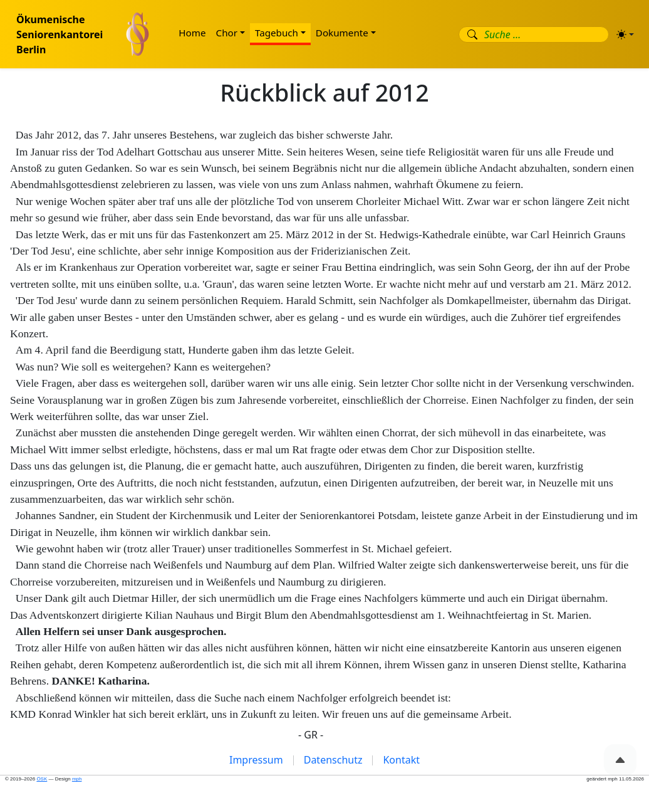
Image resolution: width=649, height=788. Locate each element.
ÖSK (41, 779)
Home (192, 32)
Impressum (256, 760)
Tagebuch (276, 32)
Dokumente (342, 32)
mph (77, 779)
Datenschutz (333, 760)
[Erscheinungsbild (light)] (625, 34)
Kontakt (401, 760)
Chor (226, 32)
